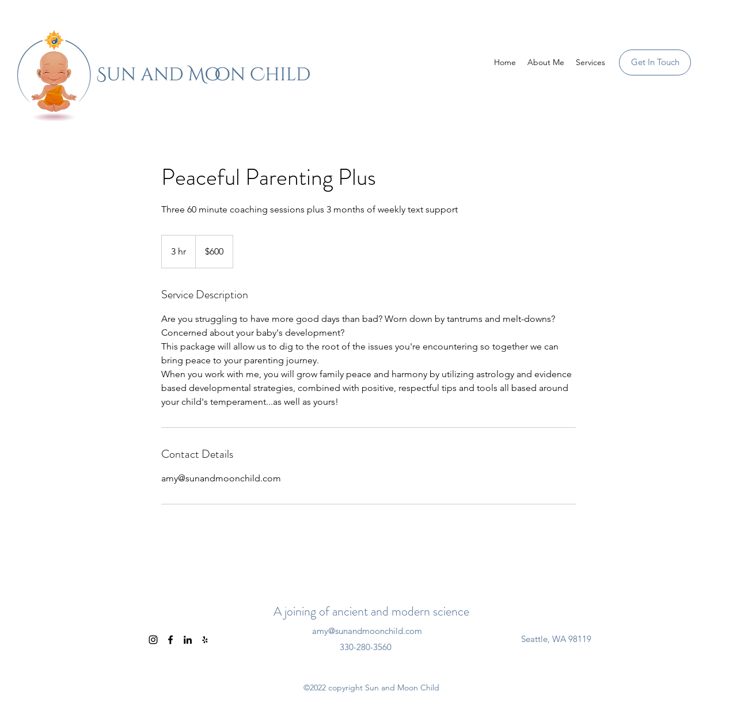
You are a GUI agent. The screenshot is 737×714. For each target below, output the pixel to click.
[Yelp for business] (205, 639)
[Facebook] (170, 639)
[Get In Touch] (655, 62)
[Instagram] (153, 639)
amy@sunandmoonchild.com (367, 630)
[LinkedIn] (187, 639)
